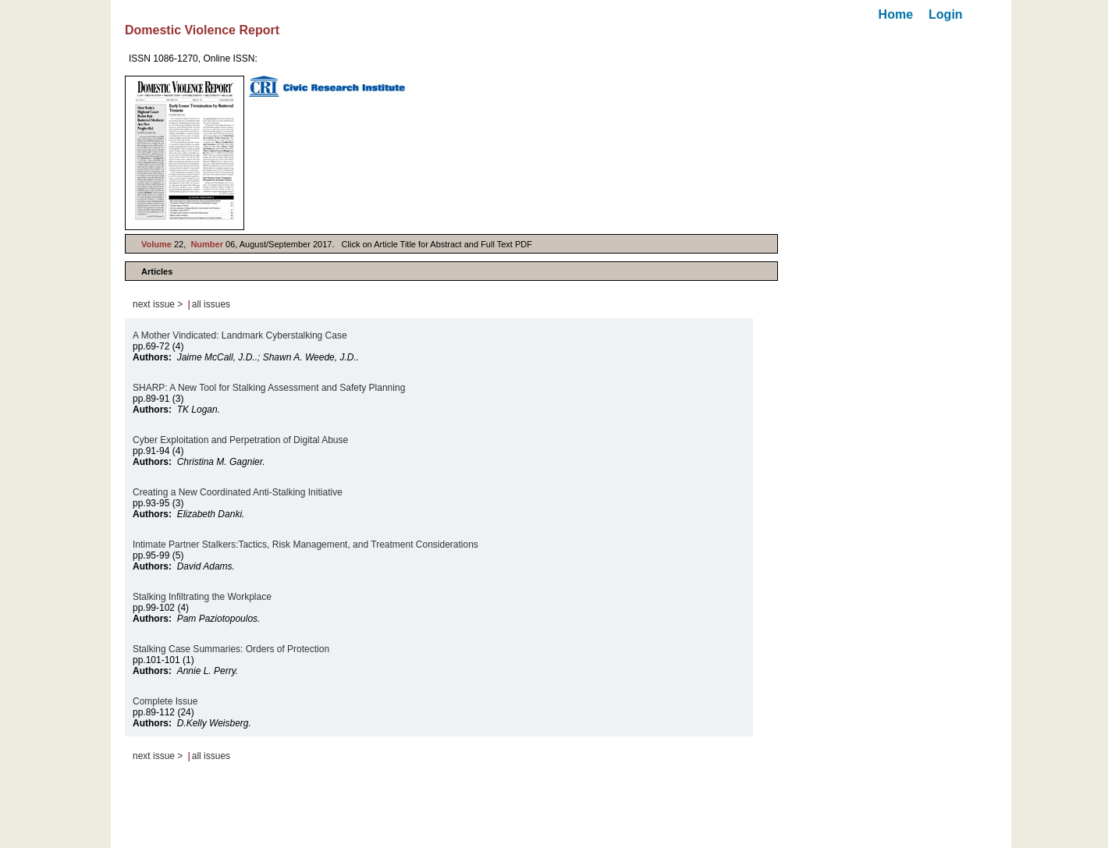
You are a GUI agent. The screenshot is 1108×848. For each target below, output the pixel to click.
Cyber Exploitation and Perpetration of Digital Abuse (240, 440)
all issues (211, 304)
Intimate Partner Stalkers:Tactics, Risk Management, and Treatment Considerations (305, 544)
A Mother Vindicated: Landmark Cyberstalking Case (240, 335)
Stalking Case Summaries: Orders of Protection (231, 649)
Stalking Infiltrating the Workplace (202, 596)
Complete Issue (165, 701)
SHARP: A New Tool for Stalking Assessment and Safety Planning (269, 387)
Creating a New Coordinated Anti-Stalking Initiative (238, 492)
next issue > (158, 304)
